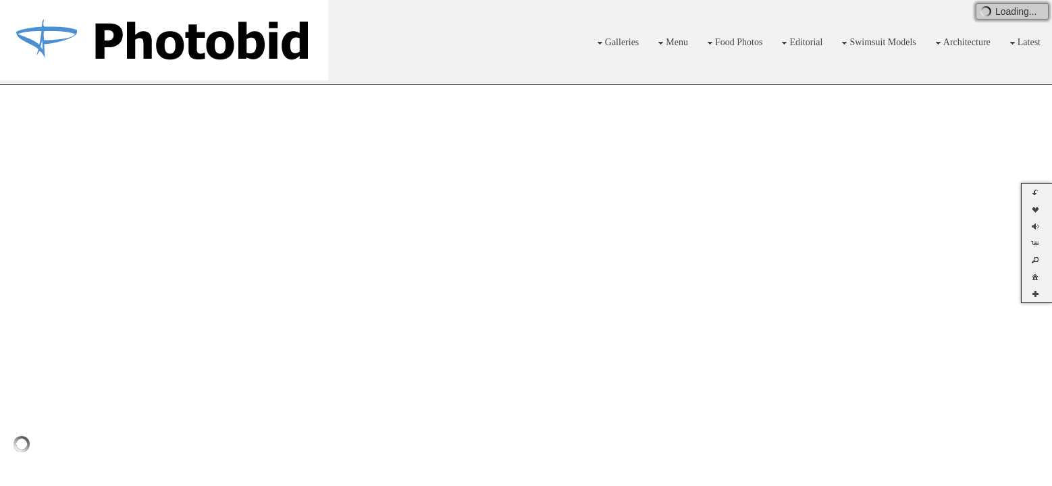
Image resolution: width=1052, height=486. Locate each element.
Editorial (800, 43)
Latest (1024, 43)
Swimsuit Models (877, 43)
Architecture (961, 43)
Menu (671, 43)
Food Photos (733, 43)
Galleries (616, 43)
